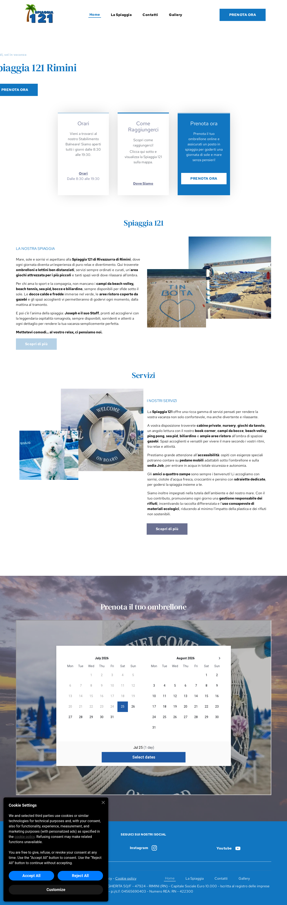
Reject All (80, 875)
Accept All (31, 875)
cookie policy (25, 837)
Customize (55, 889)
